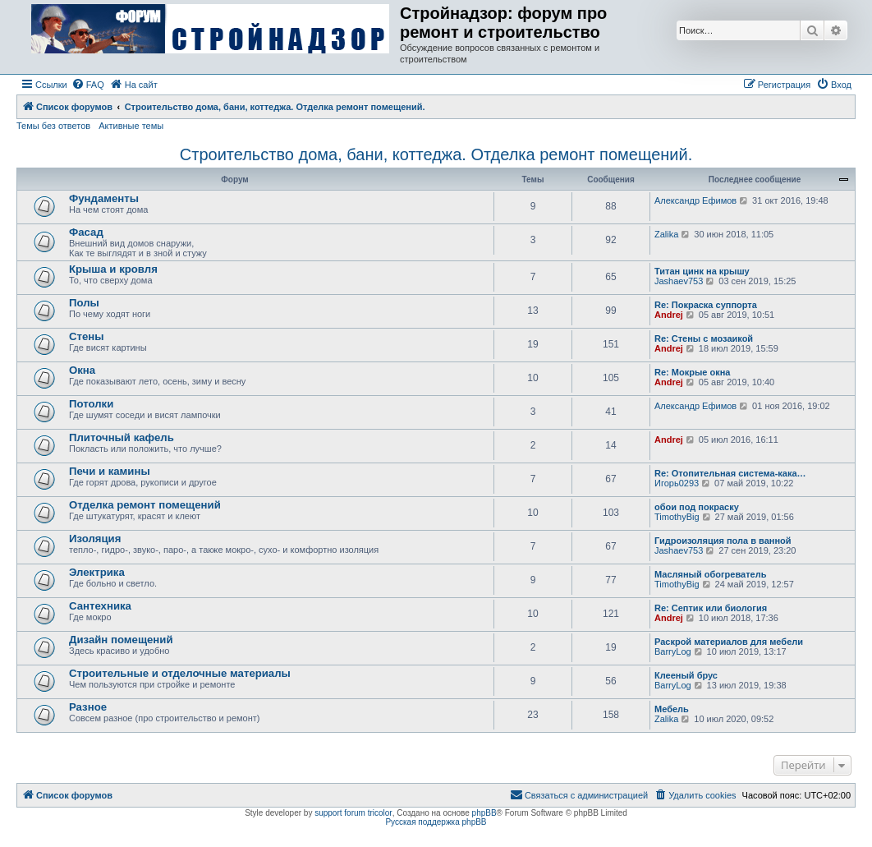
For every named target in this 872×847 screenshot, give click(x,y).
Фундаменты (104, 198)
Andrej (668, 315)
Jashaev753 (678, 281)
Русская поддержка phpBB (435, 821)
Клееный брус (686, 675)
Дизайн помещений (121, 639)
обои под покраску (696, 507)
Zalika (666, 234)
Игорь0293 (676, 483)
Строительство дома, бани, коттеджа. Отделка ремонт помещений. (436, 154)
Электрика (97, 572)
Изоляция (95, 538)
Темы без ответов (53, 126)
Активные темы (131, 126)
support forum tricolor (353, 812)
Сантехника (100, 606)
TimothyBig (677, 517)
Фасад (86, 232)
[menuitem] (87, 84)
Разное (88, 707)
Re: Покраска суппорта (705, 305)
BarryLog (672, 651)
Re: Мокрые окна (692, 372)
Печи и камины (109, 471)
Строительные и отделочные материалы (180, 673)
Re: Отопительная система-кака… (730, 473)
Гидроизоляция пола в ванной (723, 540)
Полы (84, 303)
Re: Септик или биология (710, 608)
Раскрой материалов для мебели (728, 642)
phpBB (484, 812)
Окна (82, 370)
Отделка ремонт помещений (145, 505)
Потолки (91, 404)
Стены (86, 336)
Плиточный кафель (121, 437)
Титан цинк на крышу (702, 271)
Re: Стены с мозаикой (703, 338)
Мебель (671, 709)
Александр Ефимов (695, 200)
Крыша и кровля (113, 269)
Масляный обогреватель (710, 574)
